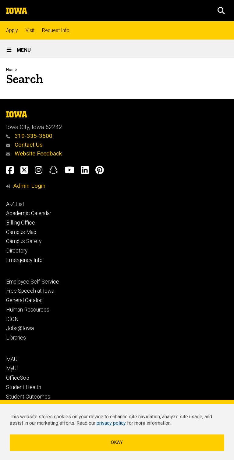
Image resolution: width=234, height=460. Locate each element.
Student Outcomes (28, 397)
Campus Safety (23, 241)
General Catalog (24, 300)
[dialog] (117, 430)
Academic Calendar (28, 213)
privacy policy (111, 423)
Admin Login (29, 185)
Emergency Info (24, 260)
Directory (16, 251)
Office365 (17, 378)
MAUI (12, 359)
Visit (30, 30)
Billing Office (20, 223)
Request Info (55, 30)
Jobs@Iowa (20, 328)
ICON (12, 319)
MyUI (12, 368)
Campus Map (21, 232)
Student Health (23, 387)
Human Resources (27, 310)
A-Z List (15, 204)
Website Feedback (34, 153)
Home (11, 69)
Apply (12, 30)
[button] (221, 10)
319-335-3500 (29, 135)
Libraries (16, 338)
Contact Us (24, 144)
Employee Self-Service (32, 282)
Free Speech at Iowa (30, 291)
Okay (117, 442)
